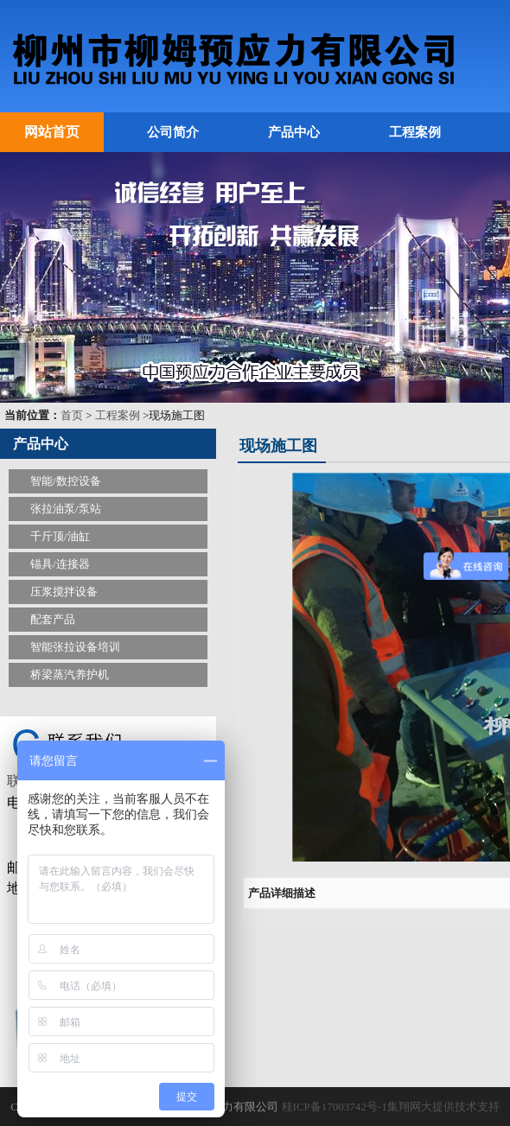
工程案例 (415, 132)
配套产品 (52, 619)
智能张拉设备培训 (75, 646)
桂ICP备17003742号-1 (334, 1106)
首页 (72, 415)
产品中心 (294, 132)
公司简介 (173, 132)
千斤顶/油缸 (60, 536)
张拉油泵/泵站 (65, 508)
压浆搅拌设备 (64, 591)
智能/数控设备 (65, 480)
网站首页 (52, 131)
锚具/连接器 (60, 563)
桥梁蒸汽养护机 (69, 674)
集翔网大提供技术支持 (443, 1106)
